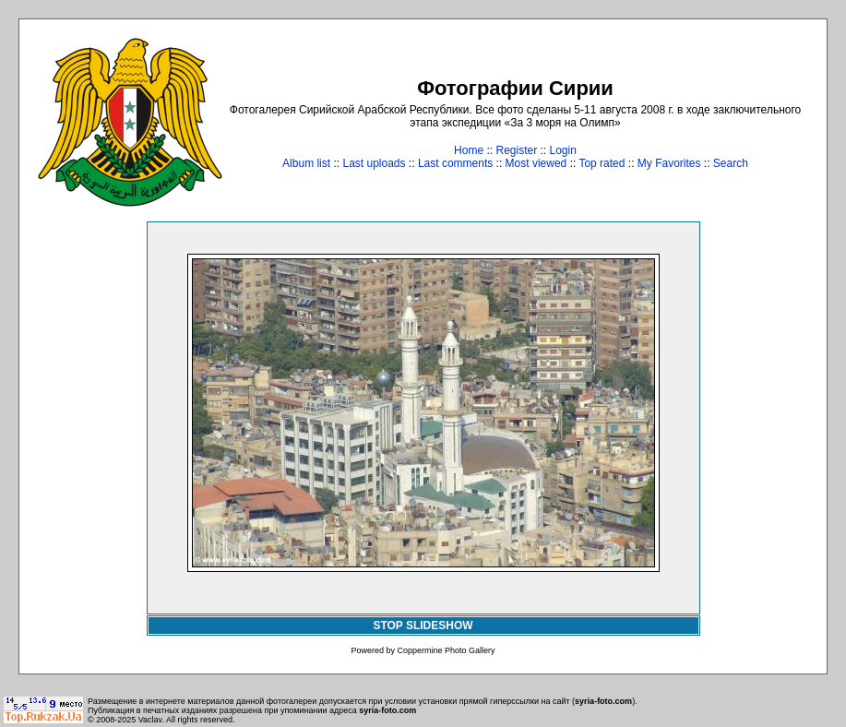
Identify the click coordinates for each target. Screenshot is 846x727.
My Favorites (669, 163)
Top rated (601, 163)
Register (516, 150)
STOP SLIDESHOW (422, 625)
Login (563, 150)
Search (730, 163)
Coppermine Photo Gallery (445, 650)
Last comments (455, 163)
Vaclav (150, 719)
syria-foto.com (603, 701)
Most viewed (536, 163)
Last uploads (373, 163)
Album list (306, 163)
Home (468, 150)
